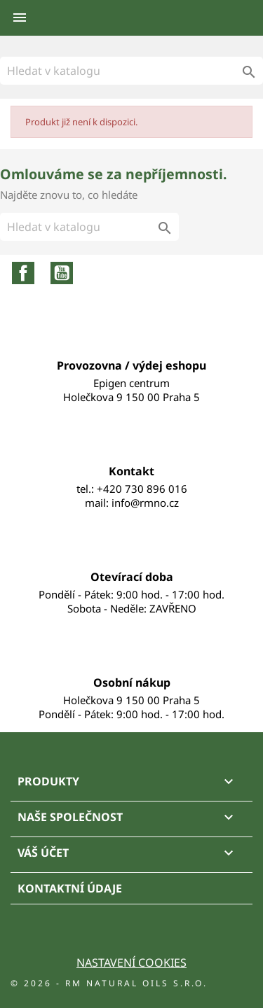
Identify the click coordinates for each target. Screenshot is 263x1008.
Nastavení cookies (131, 962)
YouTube (61, 273)
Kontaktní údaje (70, 888)
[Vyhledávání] (131, 71)
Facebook (23, 273)
